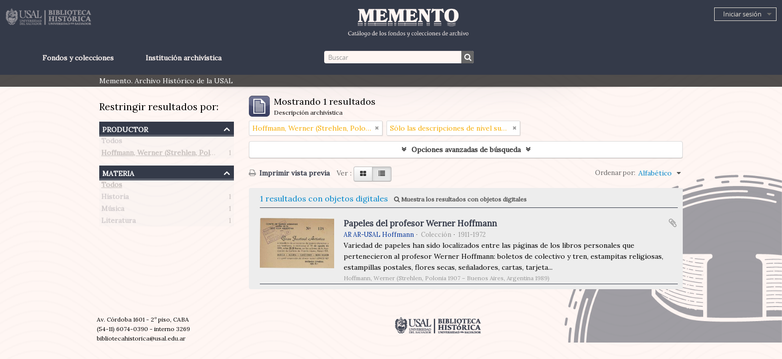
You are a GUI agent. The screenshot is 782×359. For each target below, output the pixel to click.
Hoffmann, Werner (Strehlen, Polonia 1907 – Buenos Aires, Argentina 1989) (225, 154)
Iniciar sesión (742, 13)
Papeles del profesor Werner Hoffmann (420, 223)
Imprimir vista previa (289, 173)
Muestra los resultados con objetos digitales (460, 199)
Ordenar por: (615, 173)
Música (112, 210)
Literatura (118, 222)
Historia (115, 198)
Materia (118, 172)
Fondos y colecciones (78, 57)
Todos (111, 142)
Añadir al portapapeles (673, 223)
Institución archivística (183, 57)
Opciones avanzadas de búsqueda (466, 149)
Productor (125, 128)
